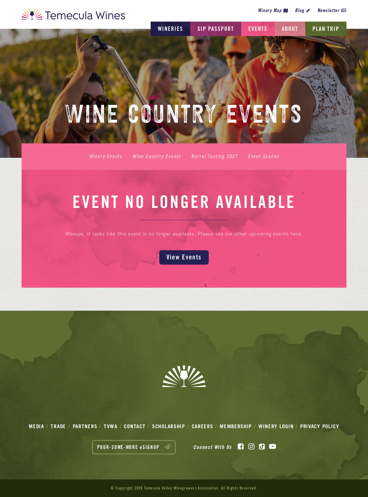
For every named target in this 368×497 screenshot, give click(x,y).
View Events (184, 257)
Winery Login (276, 426)
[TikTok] (262, 446)
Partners (85, 426)
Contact (134, 426)
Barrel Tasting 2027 (214, 156)
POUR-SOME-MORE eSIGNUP (134, 447)
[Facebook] (241, 446)
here (295, 234)
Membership (236, 426)
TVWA (111, 426)
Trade (58, 426)
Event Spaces (263, 156)
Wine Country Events (157, 156)
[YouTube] (272, 446)
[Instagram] (251, 446)
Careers (202, 426)
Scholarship (168, 426)
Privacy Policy (319, 426)
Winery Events (105, 156)
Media (36, 426)
